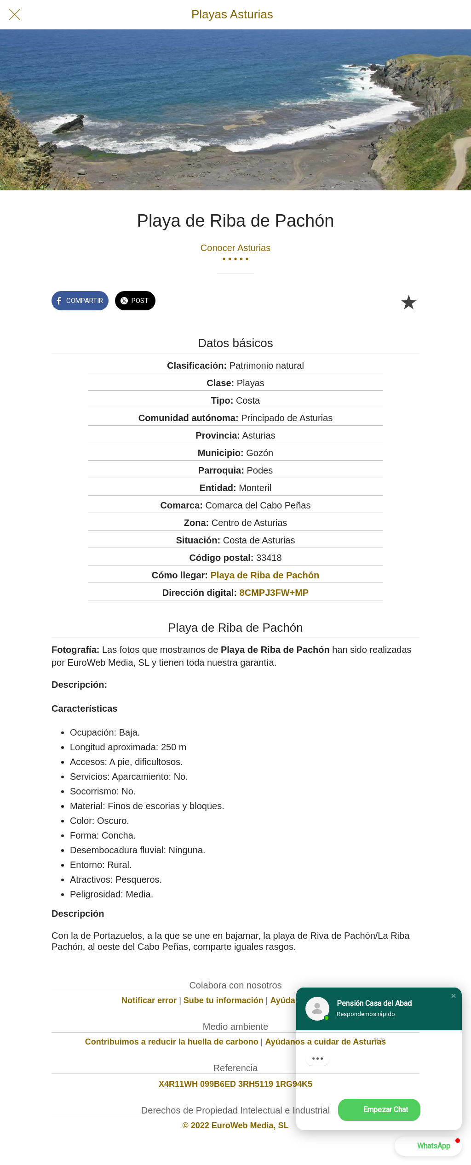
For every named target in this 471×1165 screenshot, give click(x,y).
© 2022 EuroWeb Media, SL (236, 1125)
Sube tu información (224, 1000)
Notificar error (149, 1000)
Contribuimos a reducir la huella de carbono (171, 1041)
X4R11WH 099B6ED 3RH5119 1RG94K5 (235, 1084)
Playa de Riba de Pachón (265, 575)
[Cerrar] (14, 14)
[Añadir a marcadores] (408, 302)
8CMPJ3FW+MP (274, 593)
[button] (453, 995)
